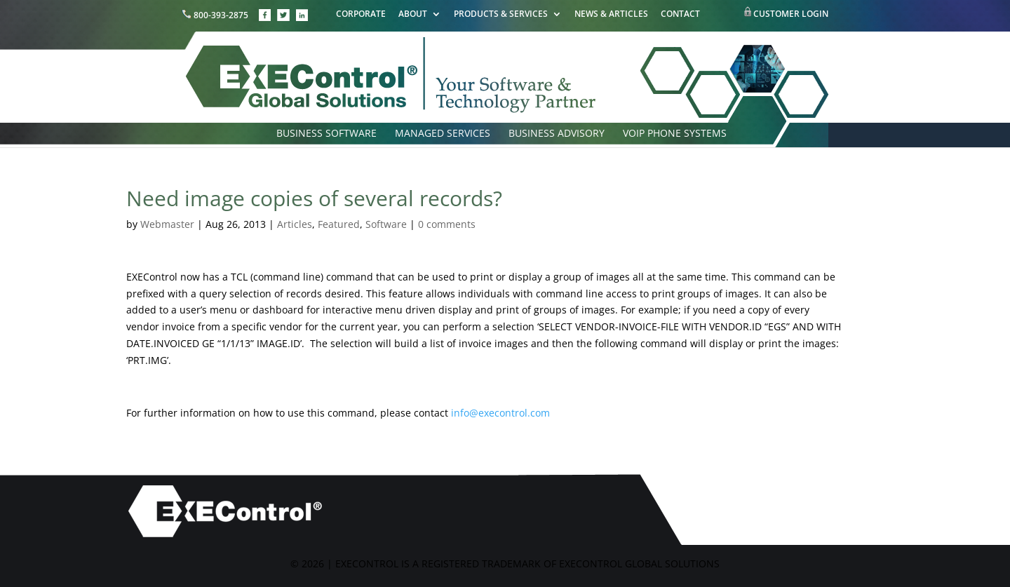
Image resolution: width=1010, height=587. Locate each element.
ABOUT (412, 15)
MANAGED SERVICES (442, 134)
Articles (294, 224)
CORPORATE (361, 15)
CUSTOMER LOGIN (790, 14)
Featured (339, 224)
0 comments (447, 224)
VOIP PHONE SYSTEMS (675, 134)
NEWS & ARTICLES (611, 15)
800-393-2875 (216, 15)
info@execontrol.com (500, 412)
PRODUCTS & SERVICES (501, 15)
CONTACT (680, 15)
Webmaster (167, 224)
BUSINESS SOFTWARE (326, 134)
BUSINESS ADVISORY (557, 134)
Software (386, 224)
